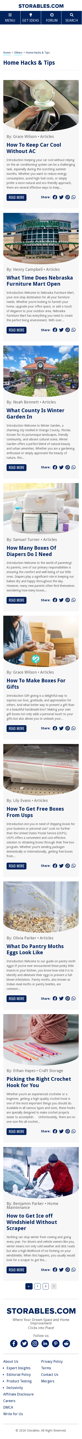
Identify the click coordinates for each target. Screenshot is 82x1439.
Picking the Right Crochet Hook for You (39, 1082)
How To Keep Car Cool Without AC (34, 148)
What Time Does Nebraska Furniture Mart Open (40, 281)
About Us (10, 1361)
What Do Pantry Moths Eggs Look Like (35, 949)
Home (6, 52)
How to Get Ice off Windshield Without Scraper (32, 1222)
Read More (16, 197)
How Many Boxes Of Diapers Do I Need (31, 551)
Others (18, 52)
